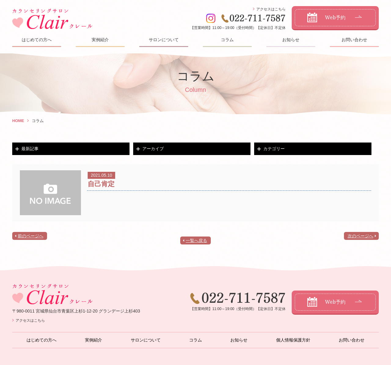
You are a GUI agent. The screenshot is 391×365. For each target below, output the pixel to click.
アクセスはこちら (271, 9)
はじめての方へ (37, 39)
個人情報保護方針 (293, 340)
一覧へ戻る (196, 240)
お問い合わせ (354, 39)
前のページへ (30, 235)
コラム (227, 39)
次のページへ (360, 235)
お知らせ (290, 39)
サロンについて (164, 39)
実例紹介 (100, 39)
